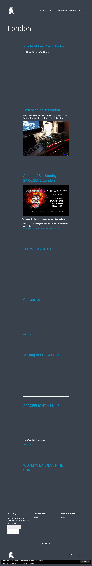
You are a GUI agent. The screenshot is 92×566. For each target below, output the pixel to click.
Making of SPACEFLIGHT (43, 355)
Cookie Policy (31, 563)
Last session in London (41, 110)
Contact (82, 10)
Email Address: (11, 523)
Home (42, 10)
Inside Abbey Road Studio (43, 46)
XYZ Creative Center (60, 10)
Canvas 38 (31, 300)
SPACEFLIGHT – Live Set (43, 405)
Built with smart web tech (77, 555)
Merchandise (73, 10)
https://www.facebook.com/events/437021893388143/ (41, 228)
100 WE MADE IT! (37, 249)
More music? (28, 334)
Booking (49, 10)
